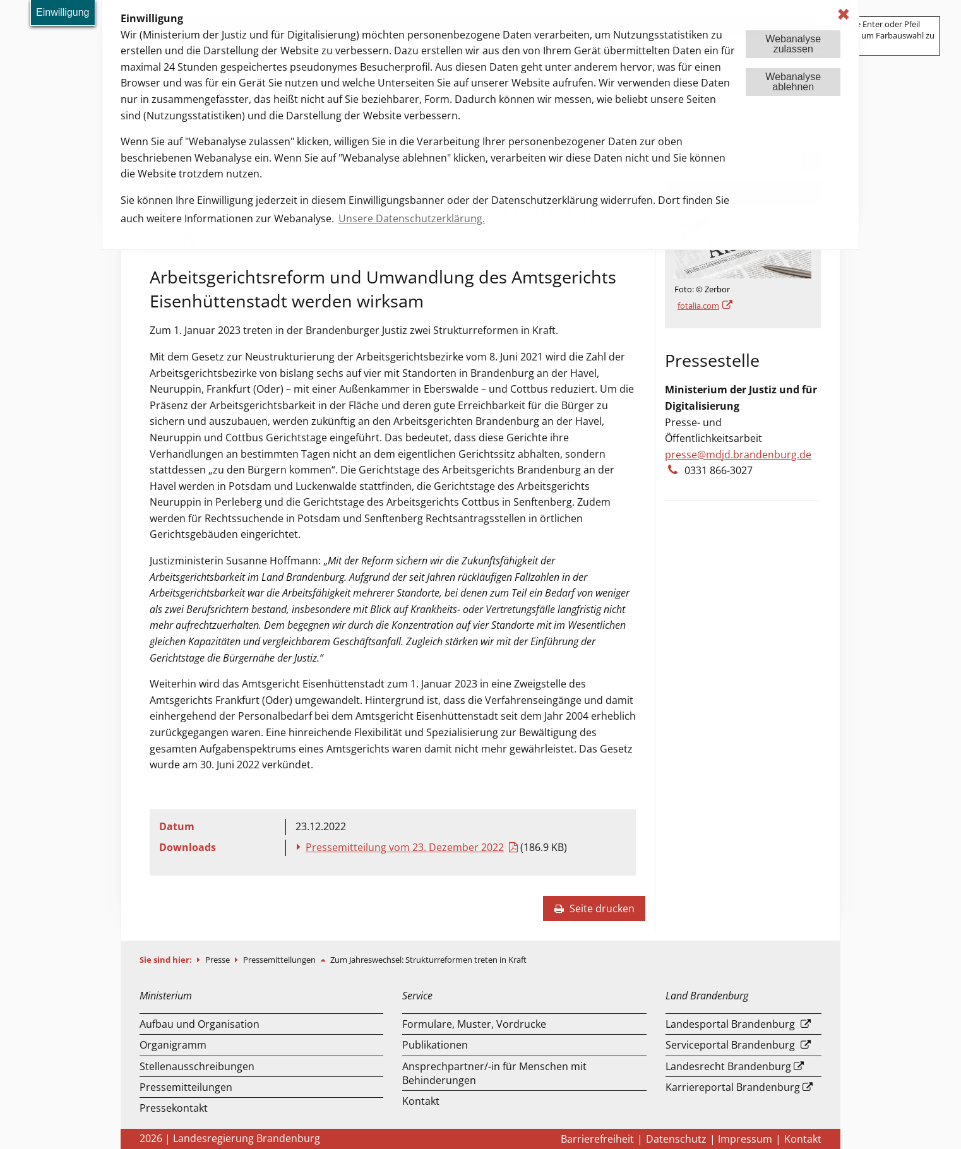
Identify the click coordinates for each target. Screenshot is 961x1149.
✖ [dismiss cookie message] (844, 14)
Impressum (745, 1139)
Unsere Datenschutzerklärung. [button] (411, 218)
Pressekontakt (174, 1108)
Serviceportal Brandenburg (730, 1045)
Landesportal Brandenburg (730, 1024)
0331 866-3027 (718, 470)
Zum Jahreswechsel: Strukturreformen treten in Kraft (428, 959)
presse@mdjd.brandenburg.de (738, 454)
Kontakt (420, 1101)
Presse (218, 959)
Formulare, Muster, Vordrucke (474, 1024)
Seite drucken (594, 908)
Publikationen (435, 1045)
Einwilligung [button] (63, 12)
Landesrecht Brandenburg (728, 1066)
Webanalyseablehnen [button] (793, 81)
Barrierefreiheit (597, 1139)
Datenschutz (676, 1139)
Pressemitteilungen (280, 959)
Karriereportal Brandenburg (733, 1087)
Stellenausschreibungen (197, 1066)
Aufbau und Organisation (200, 1024)
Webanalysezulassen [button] (793, 43)
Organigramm (173, 1045)
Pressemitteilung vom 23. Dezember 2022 (405, 847)
